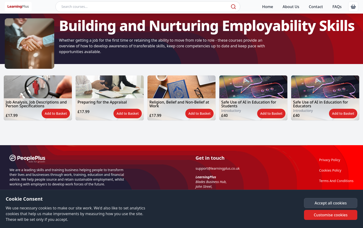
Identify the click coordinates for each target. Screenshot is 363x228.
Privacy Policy (329, 160)
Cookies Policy (330, 170)
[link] (353, 7)
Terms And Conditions (336, 180)
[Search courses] (143, 6)
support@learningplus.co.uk (218, 168)
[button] (38, 97)
